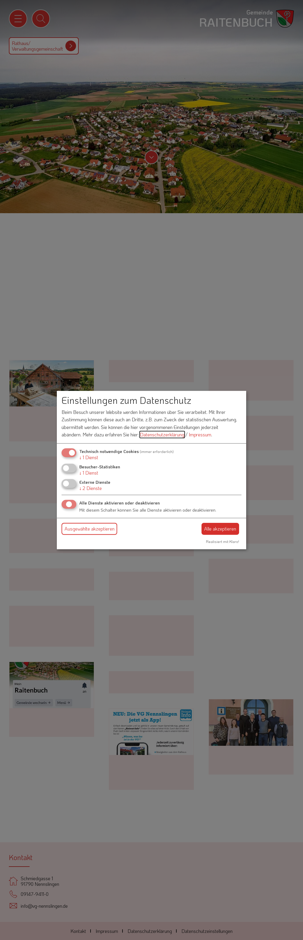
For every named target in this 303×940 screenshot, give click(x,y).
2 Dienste (90, 488)
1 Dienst (88, 457)
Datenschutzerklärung (162, 435)
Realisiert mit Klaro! (222, 541)
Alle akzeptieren (220, 529)
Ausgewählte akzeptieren (90, 529)
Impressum (200, 435)
